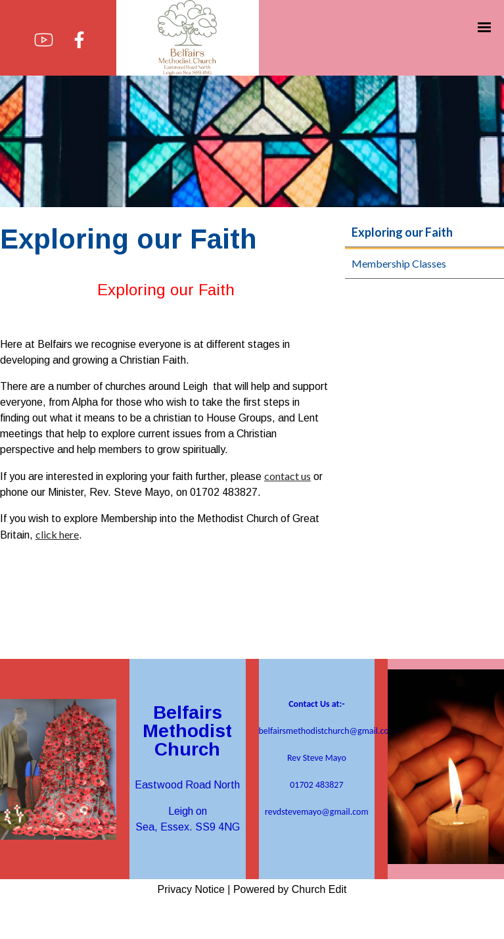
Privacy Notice (191, 889)
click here (57, 534)
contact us (287, 476)
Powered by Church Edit (290, 889)
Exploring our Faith (402, 232)
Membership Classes (399, 263)
